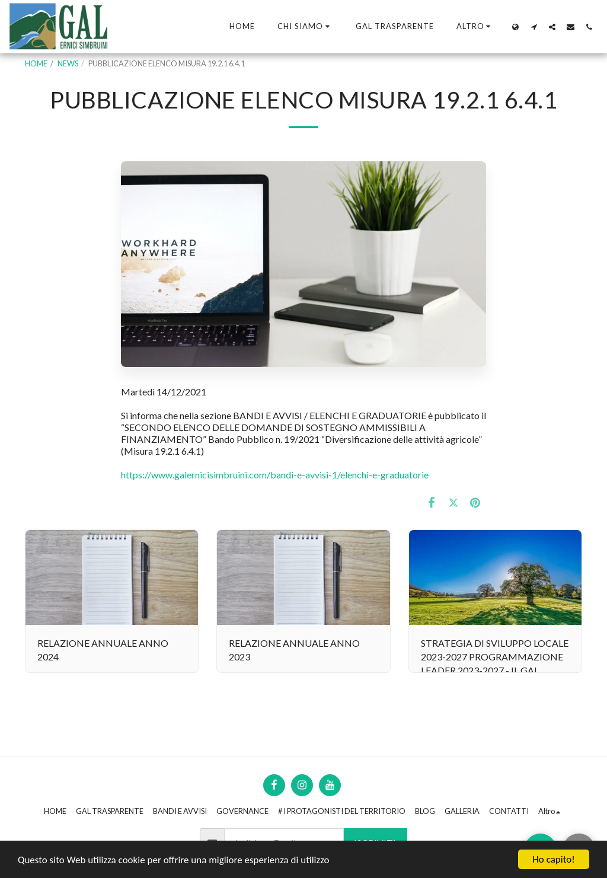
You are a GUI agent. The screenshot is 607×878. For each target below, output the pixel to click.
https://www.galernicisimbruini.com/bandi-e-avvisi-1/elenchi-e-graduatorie (275, 474)
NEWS (67, 63)
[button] (305, 26)
